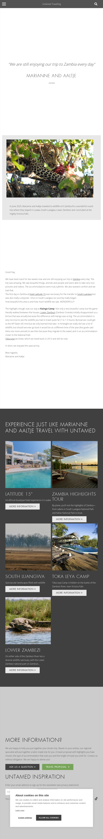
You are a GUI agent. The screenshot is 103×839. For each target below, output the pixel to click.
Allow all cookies (49, 818)
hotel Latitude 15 (38, 294)
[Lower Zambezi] (28, 620)
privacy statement (69, 785)
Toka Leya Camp (70, 576)
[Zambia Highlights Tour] (75, 464)
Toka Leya (10, 338)
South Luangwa (84, 294)
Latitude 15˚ (19, 494)
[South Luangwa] (28, 546)
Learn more (19, 810)
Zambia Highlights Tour (74, 496)
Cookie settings (25, 818)
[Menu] (4, 4)
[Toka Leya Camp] (75, 546)
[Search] (96, 4)
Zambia (52, 83)
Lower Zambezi (47, 312)
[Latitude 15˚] (28, 464)
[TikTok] (96, 798)
